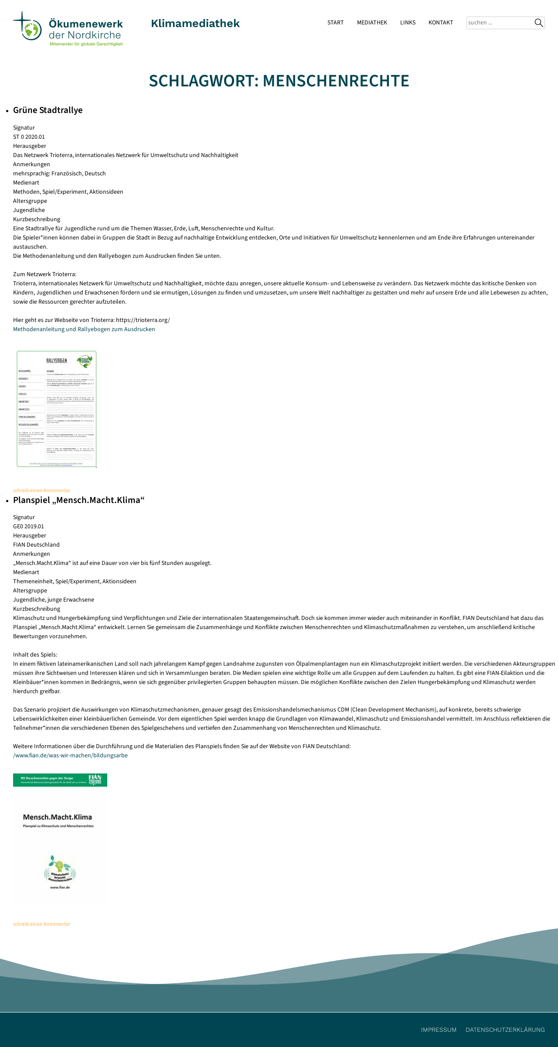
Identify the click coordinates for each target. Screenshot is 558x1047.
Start (335, 22)
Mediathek (372, 22)
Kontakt (441, 22)
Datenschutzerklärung (505, 1029)
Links (407, 22)
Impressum (439, 1029)
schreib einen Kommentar (41, 490)
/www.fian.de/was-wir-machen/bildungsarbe (70, 755)
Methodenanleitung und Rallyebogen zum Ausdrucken (84, 329)
